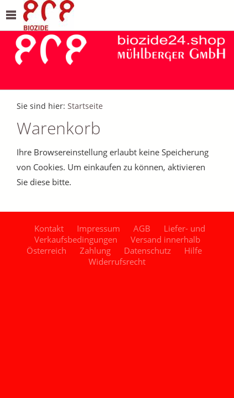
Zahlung (95, 250)
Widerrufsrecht (117, 261)
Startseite (85, 106)
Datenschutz (147, 250)
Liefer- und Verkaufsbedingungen (120, 234)
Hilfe (193, 250)
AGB (141, 228)
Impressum (98, 228)
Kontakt (49, 228)
